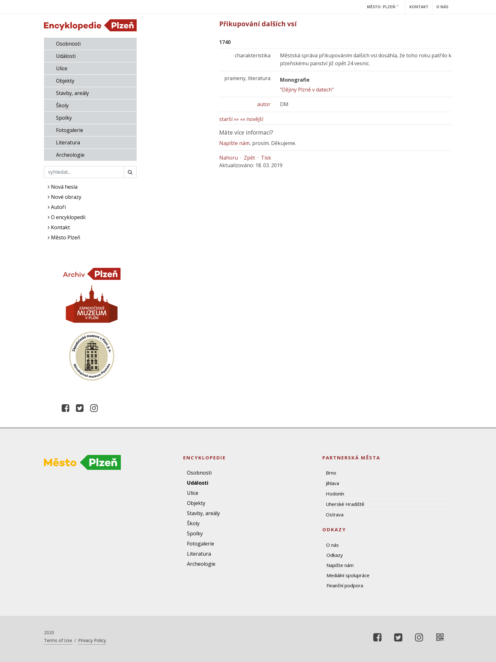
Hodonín (335, 493)
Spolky (64, 117)
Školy (62, 105)
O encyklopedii (66, 217)
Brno (331, 473)
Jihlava (332, 483)
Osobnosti (68, 43)
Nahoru (228, 157)
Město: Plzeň (383, 6)
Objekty (65, 80)
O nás (442, 6)
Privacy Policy (92, 640)
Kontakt (418, 6)
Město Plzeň (64, 237)
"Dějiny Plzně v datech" (307, 89)
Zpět (249, 157)
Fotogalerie (69, 130)
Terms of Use (58, 640)
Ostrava (335, 514)
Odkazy (334, 555)
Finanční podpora (344, 585)
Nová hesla (63, 186)
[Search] (84, 172)
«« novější (251, 119)
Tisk (266, 157)
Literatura (68, 142)
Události (66, 56)
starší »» (229, 119)
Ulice (61, 68)
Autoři (57, 207)
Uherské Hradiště (345, 504)
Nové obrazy (64, 196)
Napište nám (234, 143)
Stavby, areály (72, 93)
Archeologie (70, 154)
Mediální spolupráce (347, 575)
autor (263, 104)
